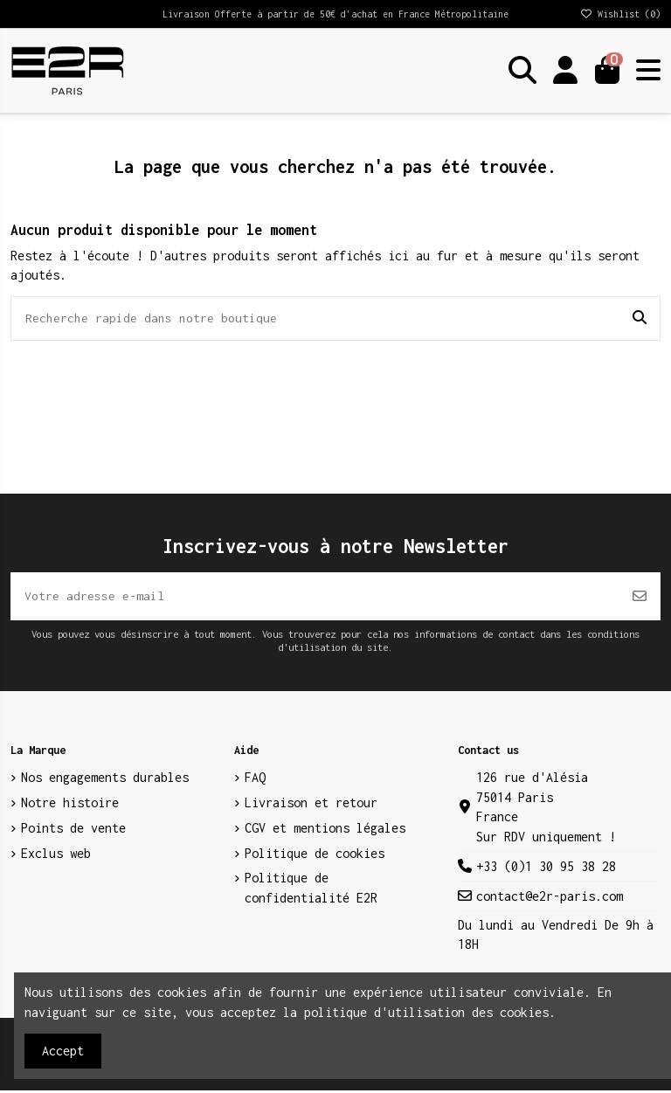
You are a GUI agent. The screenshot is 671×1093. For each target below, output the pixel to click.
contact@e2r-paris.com (549, 898)
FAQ (255, 779)
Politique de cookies (314, 855)
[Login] (564, 71)
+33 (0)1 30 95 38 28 (546, 868)
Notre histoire (70, 805)
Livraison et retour (311, 805)
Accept (63, 1050)
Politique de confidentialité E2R (311, 890)
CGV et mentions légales (325, 830)
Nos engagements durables (105, 779)
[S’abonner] (640, 598)
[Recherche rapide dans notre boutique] (640, 319)
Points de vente (73, 830)
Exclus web (56, 855)
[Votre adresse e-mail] (314, 598)
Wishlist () (620, 14)
